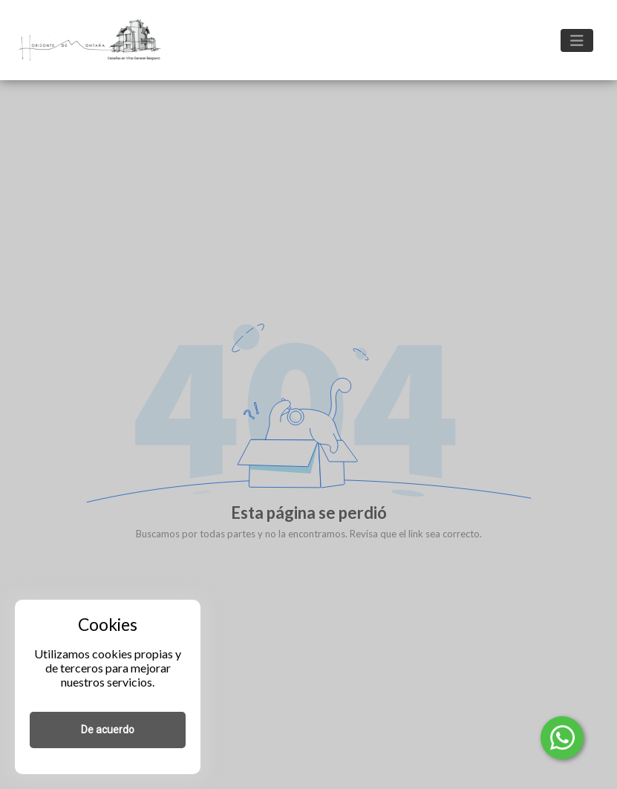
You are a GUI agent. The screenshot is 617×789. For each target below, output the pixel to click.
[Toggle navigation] (577, 40)
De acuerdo (107, 730)
